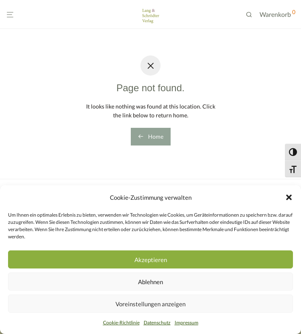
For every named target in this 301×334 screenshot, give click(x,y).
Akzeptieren (150, 259)
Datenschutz (157, 323)
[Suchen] (252, 15)
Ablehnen (150, 281)
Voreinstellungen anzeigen (150, 303)
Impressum (186, 323)
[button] (289, 197)
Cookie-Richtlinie (121, 323)
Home (150, 136)
